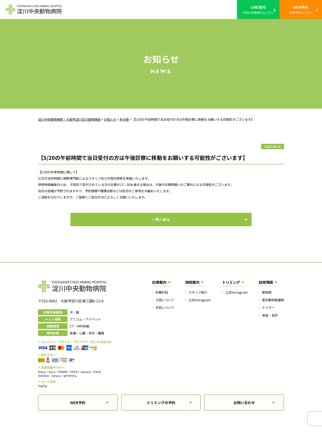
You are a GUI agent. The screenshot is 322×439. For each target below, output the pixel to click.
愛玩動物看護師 (272, 310)
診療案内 (160, 291)
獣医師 (266, 302)
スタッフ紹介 (199, 302)
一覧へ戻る (161, 226)
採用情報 (265, 291)
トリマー (267, 317)
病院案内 (193, 291)
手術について (165, 317)
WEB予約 (300, 9)
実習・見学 (269, 325)
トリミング (231, 291)
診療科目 (162, 302)
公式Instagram (200, 310)
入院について (165, 310)
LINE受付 (258, 9)
